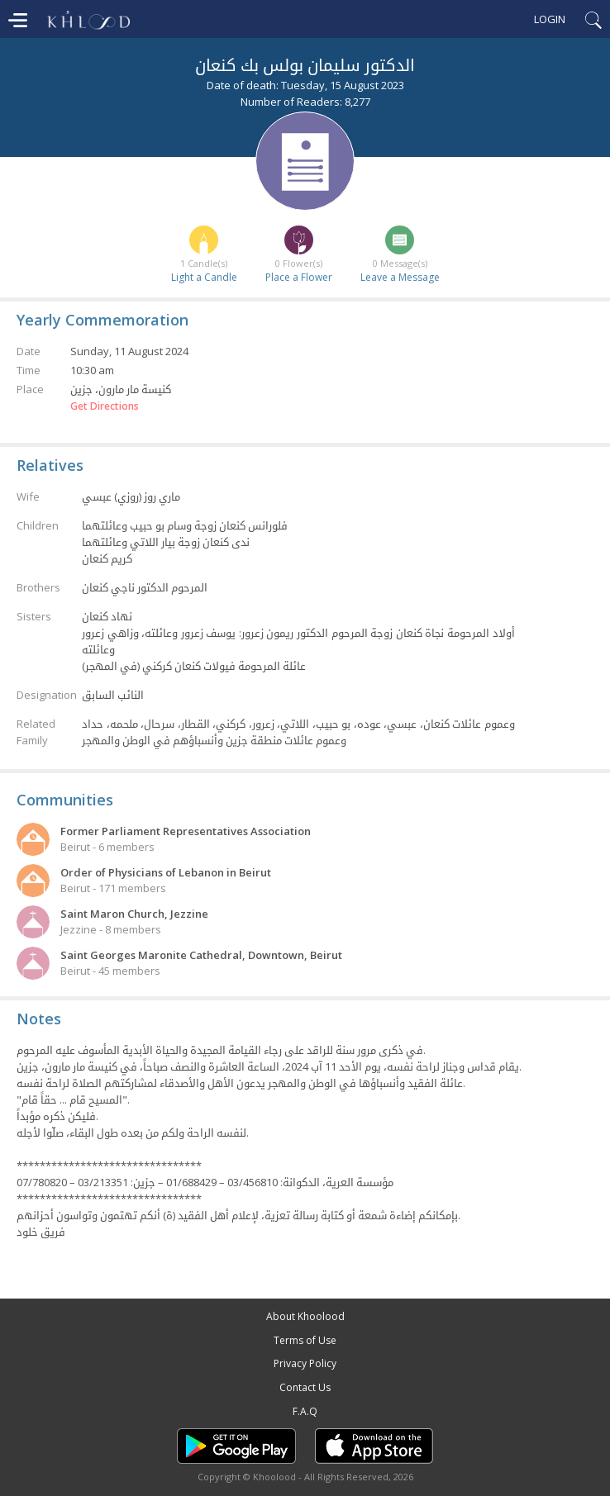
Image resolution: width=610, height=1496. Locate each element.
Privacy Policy (305, 1363)
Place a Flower (298, 277)
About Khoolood (305, 1316)
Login (549, 19)
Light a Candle (204, 277)
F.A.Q (305, 1411)
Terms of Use (305, 1340)
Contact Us (305, 1387)
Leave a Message (400, 277)
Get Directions (104, 406)
